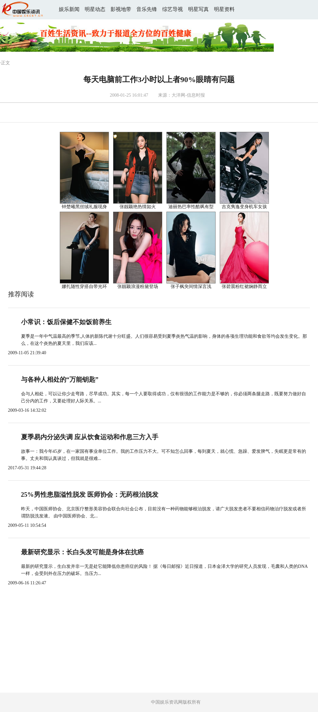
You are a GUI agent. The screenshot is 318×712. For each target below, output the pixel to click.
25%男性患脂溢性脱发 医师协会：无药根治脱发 (89, 494)
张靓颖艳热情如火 (138, 206)
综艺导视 (172, 9)
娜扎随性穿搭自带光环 (84, 286)
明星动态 (95, 9)
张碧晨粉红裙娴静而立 (244, 286)
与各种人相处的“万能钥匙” (60, 379)
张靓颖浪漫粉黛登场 (137, 286)
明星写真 (198, 9)
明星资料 (224, 9)
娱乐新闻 (69, 9)
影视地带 (121, 9)
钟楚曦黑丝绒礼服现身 (84, 206)
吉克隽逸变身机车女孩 (244, 206)
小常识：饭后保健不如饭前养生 (66, 321)
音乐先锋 (146, 9)
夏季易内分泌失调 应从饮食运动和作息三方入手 (89, 437)
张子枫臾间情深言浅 (191, 286)
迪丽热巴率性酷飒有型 (191, 206)
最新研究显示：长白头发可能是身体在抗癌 (82, 552)
